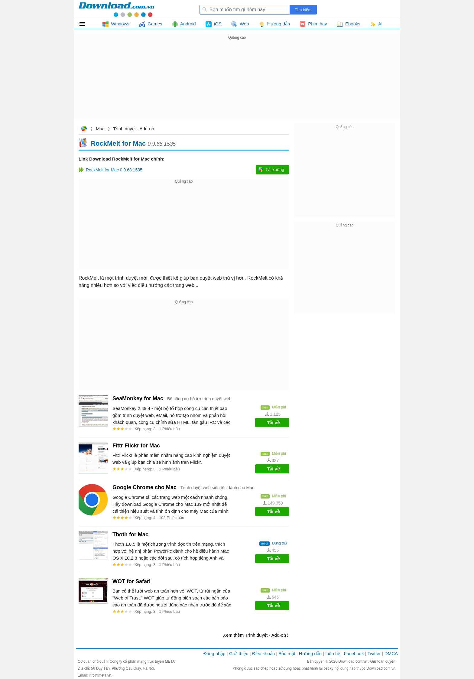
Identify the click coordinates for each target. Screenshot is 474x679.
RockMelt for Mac (118, 143)
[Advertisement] (237, 83)
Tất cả (86, 24)
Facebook (354, 653)
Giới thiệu (238, 653)
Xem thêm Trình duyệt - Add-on (254, 635)
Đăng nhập (214, 653)
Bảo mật (286, 653)
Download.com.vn (83, 129)
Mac (100, 128)
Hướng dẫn (310, 653)
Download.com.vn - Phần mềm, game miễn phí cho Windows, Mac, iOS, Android (116, 9)
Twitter (374, 653)
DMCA (391, 653)
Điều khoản (263, 653)
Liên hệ (332, 653)
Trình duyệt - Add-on (133, 128)
